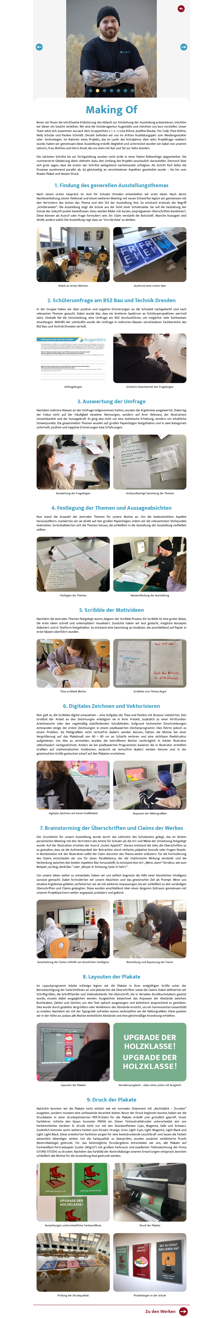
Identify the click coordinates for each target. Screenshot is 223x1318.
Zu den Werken (166, 1311)
